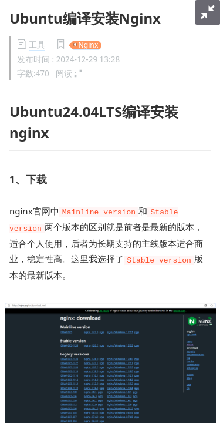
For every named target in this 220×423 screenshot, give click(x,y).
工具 (37, 44)
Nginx (89, 45)
